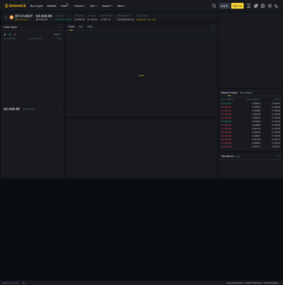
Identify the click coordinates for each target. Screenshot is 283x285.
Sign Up (237, 5)
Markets (51, 5)
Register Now (142, 231)
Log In (224, 5)
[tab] (71, 26)
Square (107, 5)
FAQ (238, 156)
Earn (94, 5)
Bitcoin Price (22, 19)
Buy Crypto (36, 5)
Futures (80, 5)
